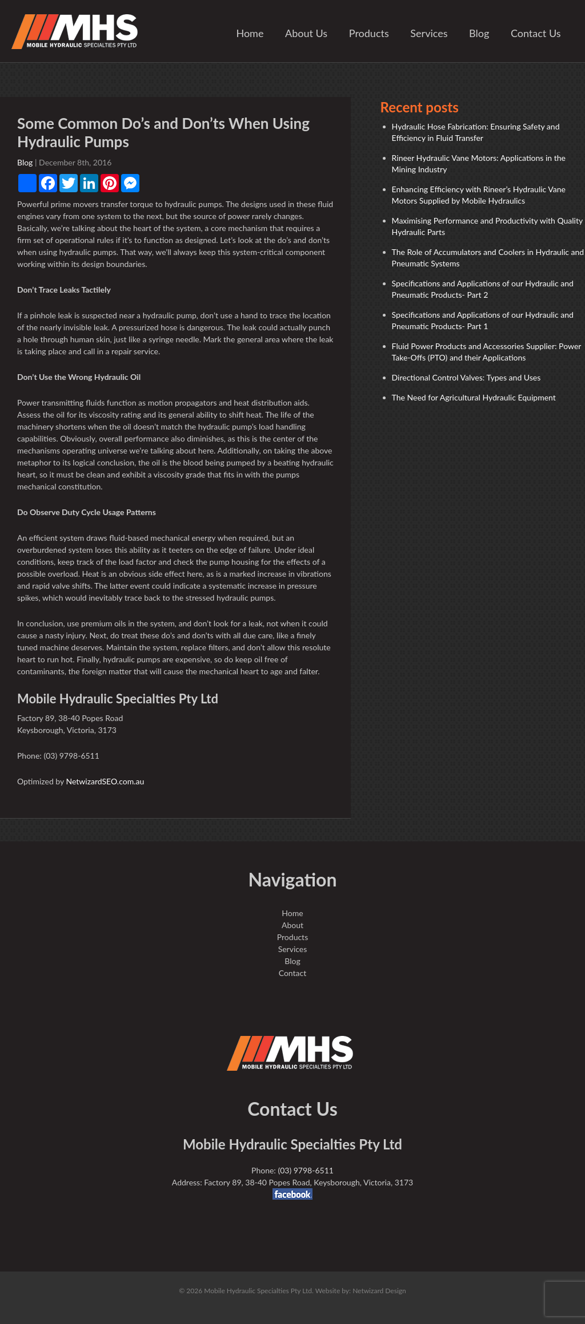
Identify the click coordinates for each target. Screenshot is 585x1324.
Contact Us (536, 33)
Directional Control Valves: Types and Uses (466, 377)
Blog (479, 33)
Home (249, 33)
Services (428, 33)
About (292, 925)
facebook (292, 1194)
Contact (293, 973)
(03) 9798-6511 (305, 1170)
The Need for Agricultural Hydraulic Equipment (474, 397)
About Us (306, 33)
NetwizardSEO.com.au (105, 781)
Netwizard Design (379, 1290)
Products (369, 33)
